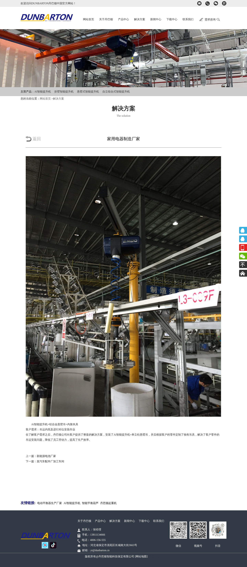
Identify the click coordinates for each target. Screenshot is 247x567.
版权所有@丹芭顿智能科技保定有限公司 (109, 556)
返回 (37, 139)
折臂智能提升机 (64, 91)
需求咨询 (210, 19)
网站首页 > (46, 98)
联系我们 (188, 19)
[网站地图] (141, 556)
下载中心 (171, 19)
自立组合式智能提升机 (116, 91)
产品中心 (123, 19)
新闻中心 (155, 19)
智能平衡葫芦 (90, 503)
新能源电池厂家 (46, 456)
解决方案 (139, 19)
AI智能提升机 (42, 91)
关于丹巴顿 (106, 19)
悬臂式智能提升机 (88, 91)
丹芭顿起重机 (108, 503)
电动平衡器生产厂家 (49, 503)
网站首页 (88, 19)
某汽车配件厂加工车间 (50, 461)
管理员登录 (155, 556)
